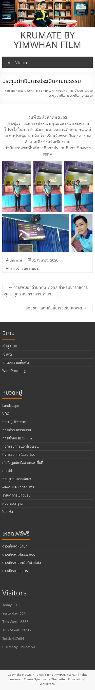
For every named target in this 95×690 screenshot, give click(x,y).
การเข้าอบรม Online (17, 438)
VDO (5, 413)
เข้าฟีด (7, 354)
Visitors (14, 593)
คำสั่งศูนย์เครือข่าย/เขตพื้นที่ (22, 462)
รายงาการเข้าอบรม (16, 495)
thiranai (16, 260)
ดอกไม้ (7, 470)
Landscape (10, 405)
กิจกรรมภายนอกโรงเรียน (20, 446)
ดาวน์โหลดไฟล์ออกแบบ (18, 554)
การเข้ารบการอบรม (25, 268)
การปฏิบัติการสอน (15, 422)
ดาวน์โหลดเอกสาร (15, 571)
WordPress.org (14, 370)
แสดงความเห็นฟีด (15, 362)
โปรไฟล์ (7, 511)
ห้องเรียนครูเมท (13, 503)
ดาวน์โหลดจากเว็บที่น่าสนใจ (21, 562)
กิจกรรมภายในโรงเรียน (18, 454)
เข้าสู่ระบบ (9, 346)
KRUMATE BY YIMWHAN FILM (47, 40)
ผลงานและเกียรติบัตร (18, 487)
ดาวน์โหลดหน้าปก (14, 546)
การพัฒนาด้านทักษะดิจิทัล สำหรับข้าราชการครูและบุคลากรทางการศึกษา (45, 290)
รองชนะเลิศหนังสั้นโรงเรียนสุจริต (56, 307)
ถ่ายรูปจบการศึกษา (16, 479)
